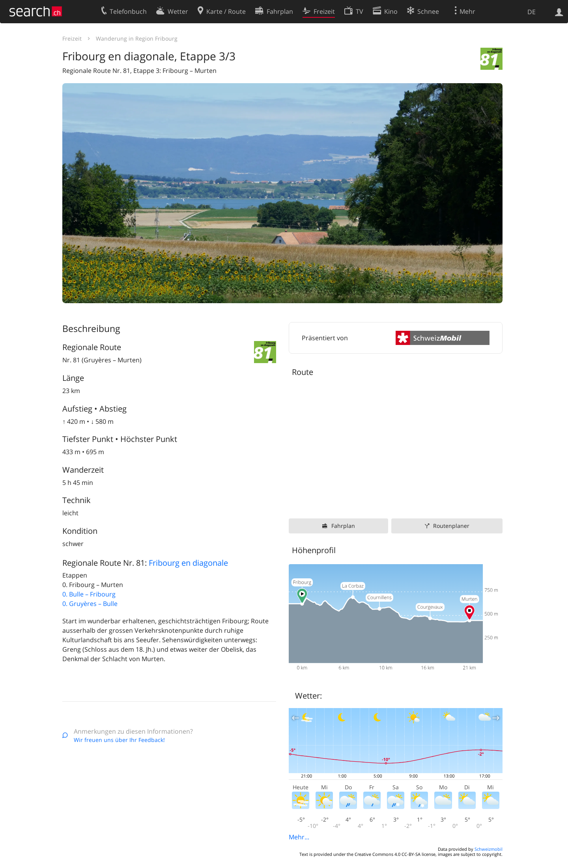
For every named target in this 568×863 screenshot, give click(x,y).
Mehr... (299, 837)
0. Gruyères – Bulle (90, 603)
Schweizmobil (489, 849)
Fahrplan (343, 525)
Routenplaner (451, 525)
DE (531, 11)
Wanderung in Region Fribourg (137, 38)
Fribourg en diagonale (188, 562)
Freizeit (72, 38)
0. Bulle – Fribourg (89, 594)
